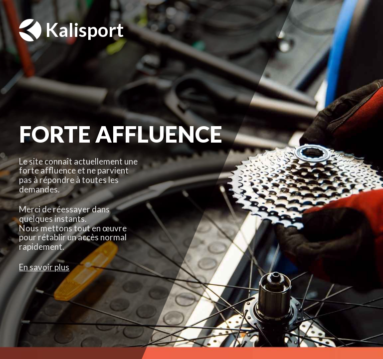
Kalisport (71, 30)
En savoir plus (44, 267)
